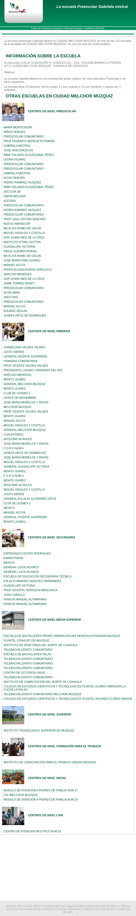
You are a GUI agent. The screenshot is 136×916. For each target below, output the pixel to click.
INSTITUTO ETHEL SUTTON (22, 242)
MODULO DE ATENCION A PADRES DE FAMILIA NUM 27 (41, 790)
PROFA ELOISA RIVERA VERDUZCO (28, 269)
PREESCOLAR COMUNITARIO (24, 136)
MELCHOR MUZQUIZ (17, 406)
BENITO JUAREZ (15, 379)
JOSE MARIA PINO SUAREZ (22, 260)
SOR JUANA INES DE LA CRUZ (24, 237)
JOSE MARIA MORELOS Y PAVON (26, 402)
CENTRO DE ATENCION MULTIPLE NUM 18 (32, 831)
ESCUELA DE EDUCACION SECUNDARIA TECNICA (38, 576)
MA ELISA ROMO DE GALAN (22, 228)
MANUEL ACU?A (14, 265)
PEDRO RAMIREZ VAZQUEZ (22, 182)
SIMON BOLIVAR (15, 196)
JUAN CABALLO (14, 594)
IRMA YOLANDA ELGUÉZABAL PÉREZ (29, 154)
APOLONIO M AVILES (18, 439)
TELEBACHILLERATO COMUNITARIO (28, 649)
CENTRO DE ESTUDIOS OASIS (24, 672)
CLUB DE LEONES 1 (17, 393)
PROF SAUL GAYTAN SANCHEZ (25, 219)
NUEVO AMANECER (17, 223)
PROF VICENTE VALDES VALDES (26, 365)
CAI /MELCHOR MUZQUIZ (21, 794)
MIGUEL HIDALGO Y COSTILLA (24, 232)
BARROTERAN (13, 558)
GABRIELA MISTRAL (17, 145)
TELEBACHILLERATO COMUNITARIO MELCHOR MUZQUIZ (42, 694)
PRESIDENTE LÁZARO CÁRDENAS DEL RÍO (33, 370)
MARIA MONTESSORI (18, 127)
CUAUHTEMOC (14, 434)
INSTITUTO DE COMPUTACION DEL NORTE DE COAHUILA (43, 681)
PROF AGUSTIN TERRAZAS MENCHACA (31, 590)
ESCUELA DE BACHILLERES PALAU (28, 654)
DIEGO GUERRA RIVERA (20, 251)
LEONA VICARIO (15, 159)
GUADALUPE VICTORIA (19, 246)
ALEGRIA (10, 200)
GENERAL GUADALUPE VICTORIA (26, 466)
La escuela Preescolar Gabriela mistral (92, 6)
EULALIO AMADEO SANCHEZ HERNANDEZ (32, 581)
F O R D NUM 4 (14, 448)
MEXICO (9, 507)
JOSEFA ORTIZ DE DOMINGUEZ (25, 315)
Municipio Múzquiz (73, 28)
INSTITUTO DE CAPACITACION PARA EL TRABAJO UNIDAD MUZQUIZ (50, 762)
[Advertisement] (68, 868)
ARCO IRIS (11, 297)
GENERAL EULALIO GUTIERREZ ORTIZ (30, 498)
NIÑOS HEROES (14, 131)
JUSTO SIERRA (14, 351)
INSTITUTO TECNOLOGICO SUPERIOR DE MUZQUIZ (39, 730)
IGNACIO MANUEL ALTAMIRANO (25, 599)
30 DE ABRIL (12, 292)
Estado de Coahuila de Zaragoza (46, 28)
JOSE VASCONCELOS (18, 150)
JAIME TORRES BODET (19, 283)
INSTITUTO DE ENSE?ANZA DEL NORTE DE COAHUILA (41, 645)
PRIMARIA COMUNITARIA (21, 361)
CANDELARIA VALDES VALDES (24, 347)
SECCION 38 (12, 191)
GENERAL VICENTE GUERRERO (25, 356)
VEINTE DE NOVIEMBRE (20, 397)
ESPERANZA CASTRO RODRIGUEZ (27, 553)
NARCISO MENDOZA (17, 274)
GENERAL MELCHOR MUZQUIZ (25, 384)
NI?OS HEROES (14, 177)
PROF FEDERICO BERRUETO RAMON (29, 141)
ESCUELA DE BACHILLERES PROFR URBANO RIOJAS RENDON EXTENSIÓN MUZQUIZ (62, 635)
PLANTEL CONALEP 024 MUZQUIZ (27, 640)
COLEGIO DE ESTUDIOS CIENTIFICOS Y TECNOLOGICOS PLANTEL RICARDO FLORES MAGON (68, 698)
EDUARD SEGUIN (15, 310)
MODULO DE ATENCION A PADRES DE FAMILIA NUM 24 (41, 799)
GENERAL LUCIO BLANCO (21, 567)
